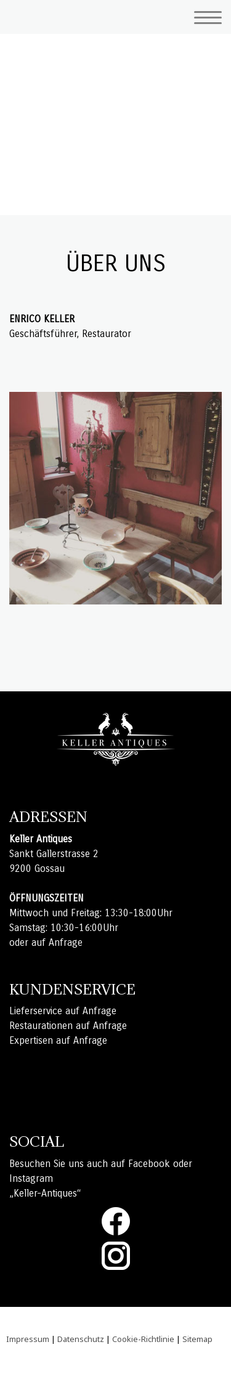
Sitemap (197, 1338)
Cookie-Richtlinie (143, 1338)
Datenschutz (80, 1338)
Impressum (27, 1338)
